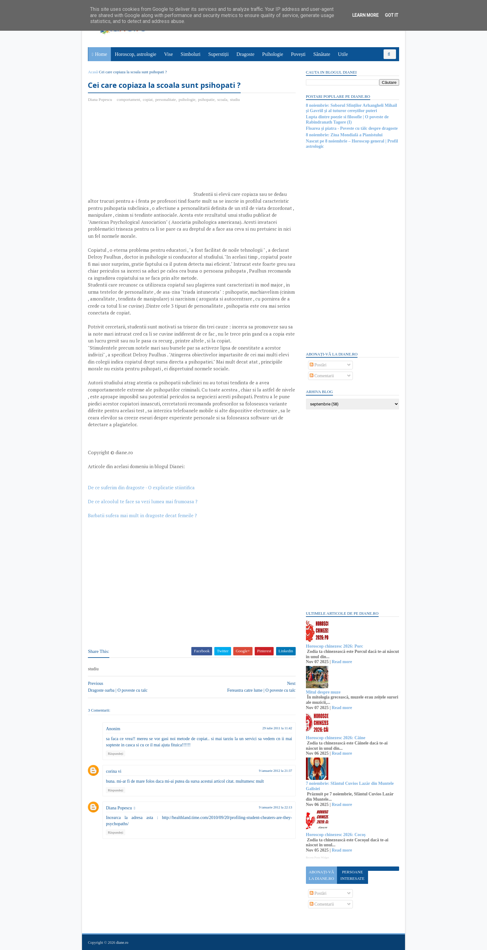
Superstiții (218, 54)
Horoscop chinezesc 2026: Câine (335, 737)
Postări (317, 365)
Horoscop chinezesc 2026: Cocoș (335, 834)
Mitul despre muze (323, 692)
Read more (341, 661)
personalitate (166, 99)
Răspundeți (116, 754)
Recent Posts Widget (317, 857)
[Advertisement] (140, 152)
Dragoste (246, 54)
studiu (235, 99)
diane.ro (122, 942)
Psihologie (272, 54)
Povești (298, 54)
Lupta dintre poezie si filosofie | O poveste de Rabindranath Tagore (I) (347, 119)
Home (101, 54)
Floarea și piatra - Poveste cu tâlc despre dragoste (352, 128)
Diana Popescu (119, 808)
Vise (168, 54)
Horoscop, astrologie (135, 54)
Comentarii (321, 375)
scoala (222, 99)
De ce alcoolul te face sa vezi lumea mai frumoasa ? (143, 501)
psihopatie (206, 99)
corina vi (113, 771)
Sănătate (321, 54)
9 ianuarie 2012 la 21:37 (271, 771)
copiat (148, 99)
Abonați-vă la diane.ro (321, 875)
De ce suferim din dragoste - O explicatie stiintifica (141, 487)
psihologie (187, 99)
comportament (128, 99)
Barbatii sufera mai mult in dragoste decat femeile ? (142, 515)
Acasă (93, 72)
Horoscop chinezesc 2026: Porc (334, 646)
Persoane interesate (352, 875)
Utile (343, 54)
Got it (391, 15)
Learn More (365, 15)
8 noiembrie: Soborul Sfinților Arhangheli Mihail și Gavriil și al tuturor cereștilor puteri (351, 108)
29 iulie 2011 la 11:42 (273, 728)
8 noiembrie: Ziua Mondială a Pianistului (344, 135)
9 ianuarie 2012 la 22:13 (271, 807)
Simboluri (191, 54)
